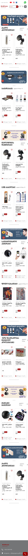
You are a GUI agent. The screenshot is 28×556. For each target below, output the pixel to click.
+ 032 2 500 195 (4, 2)
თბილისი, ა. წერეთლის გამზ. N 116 (12, 553)
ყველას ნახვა (24, 29)
